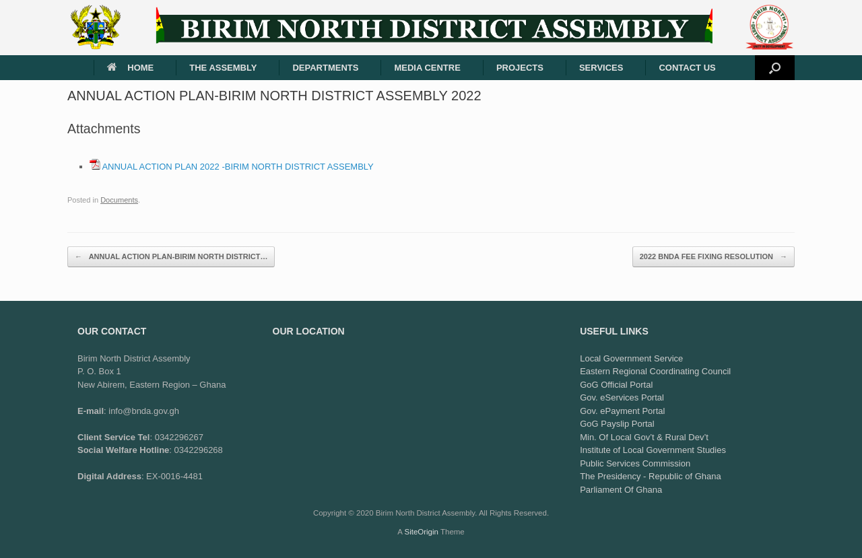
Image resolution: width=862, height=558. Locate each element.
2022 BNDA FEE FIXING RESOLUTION (713, 257)
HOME (130, 68)
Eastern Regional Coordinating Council (655, 371)
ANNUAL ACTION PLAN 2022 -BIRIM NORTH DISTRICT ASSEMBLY (237, 167)
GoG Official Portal (616, 385)
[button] (775, 67)
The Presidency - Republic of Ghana (650, 476)
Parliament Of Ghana (621, 490)
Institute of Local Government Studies (653, 450)
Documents (119, 200)
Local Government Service (631, 358)
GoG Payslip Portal (617, 424)
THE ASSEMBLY (223, 68)
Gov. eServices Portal (622, 397)
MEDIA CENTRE (427, 68)
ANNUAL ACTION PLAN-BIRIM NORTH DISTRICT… (171, 257)
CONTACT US (687, 68)
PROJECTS (519, 68)
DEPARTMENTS (325, 68)
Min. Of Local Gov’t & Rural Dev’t (644, 437)
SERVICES (601, 68)
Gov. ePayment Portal (622, 411)
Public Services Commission (635, 463)
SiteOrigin (421, 532)
